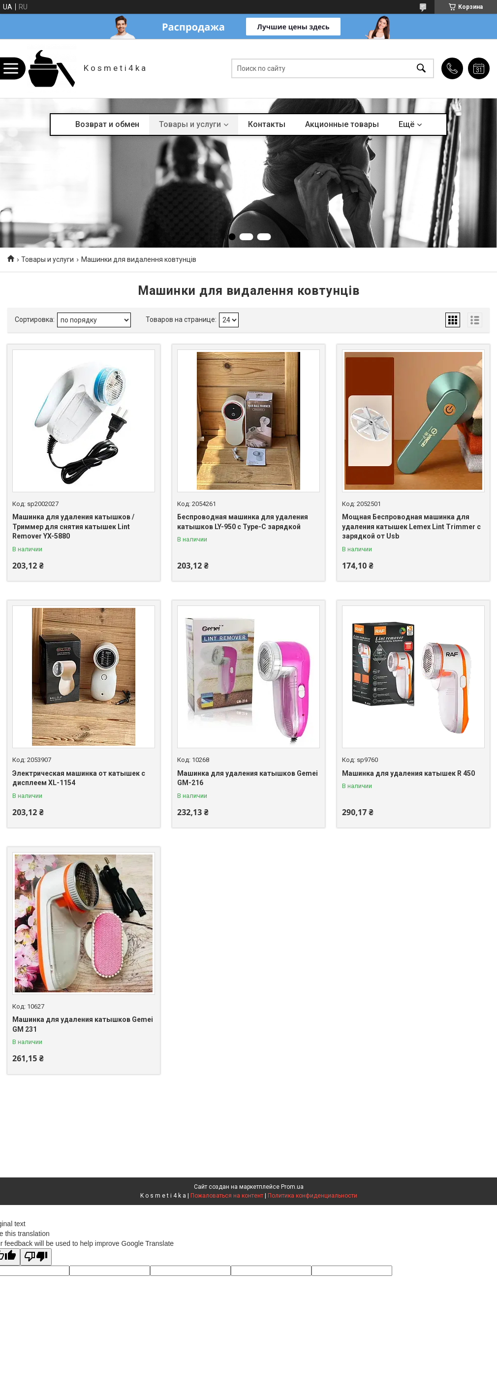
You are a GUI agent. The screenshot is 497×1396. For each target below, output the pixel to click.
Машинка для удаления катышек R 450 (408, 773)
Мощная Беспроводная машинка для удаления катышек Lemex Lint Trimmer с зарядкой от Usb (411, 526)
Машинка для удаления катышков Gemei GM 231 (82, 1024)
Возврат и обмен (107, 124)
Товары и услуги (190, 124)
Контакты (266, 124)
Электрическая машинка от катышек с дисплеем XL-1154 (78, 778)
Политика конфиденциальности (312, 1195)
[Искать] (421, 69)
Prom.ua (292, 1186)
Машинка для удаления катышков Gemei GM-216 (247, 778)
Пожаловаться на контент (226, 1195)
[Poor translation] (36, 1257)
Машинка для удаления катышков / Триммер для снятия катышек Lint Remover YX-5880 (73, 526)
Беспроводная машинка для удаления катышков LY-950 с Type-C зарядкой (242, 522)
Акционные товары (342, 124)
